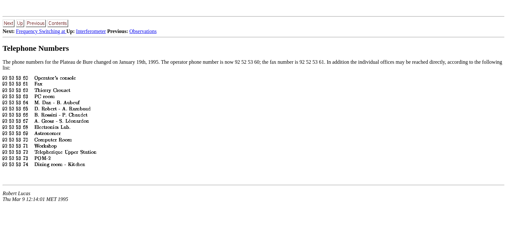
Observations (142, 31)
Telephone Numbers (36, 48)
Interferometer (91, 31)
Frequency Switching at (41, 31)
